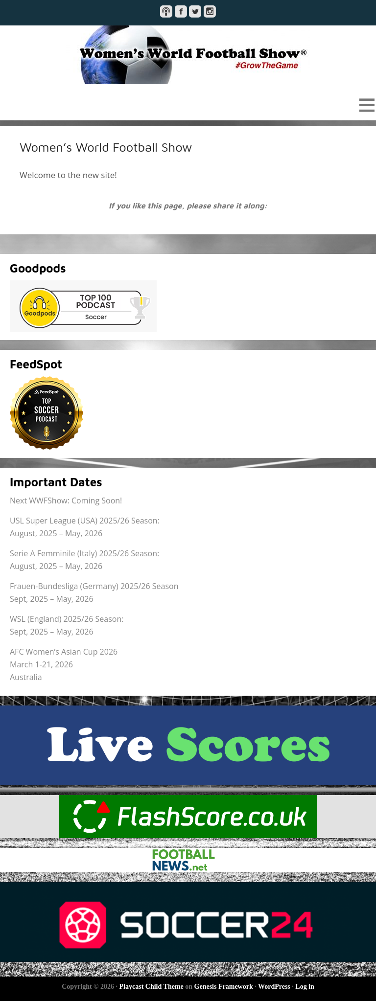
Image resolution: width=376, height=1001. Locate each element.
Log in (304, 986)
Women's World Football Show (188, 54)
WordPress (274, 986)
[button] (188, 104)
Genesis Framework (223, 986)
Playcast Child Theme (151, 986)
